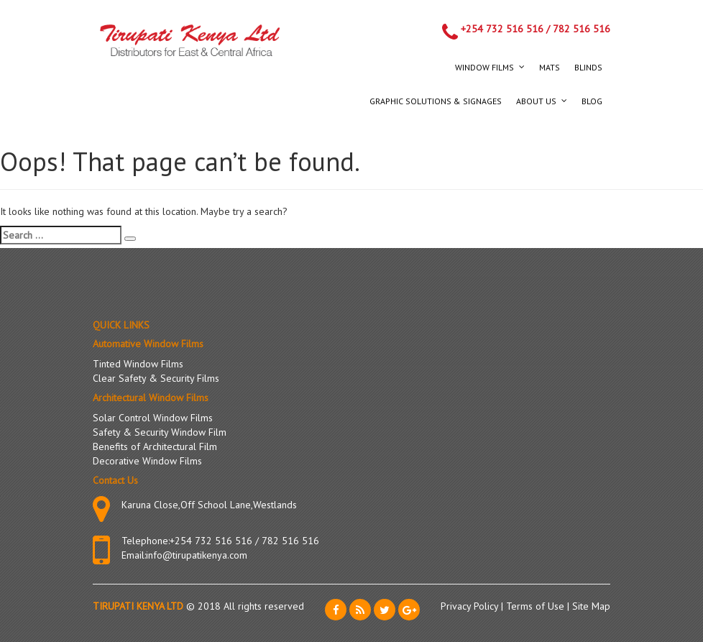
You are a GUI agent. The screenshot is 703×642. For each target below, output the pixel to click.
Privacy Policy (471, 606)
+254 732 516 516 (502, 28)
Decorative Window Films (147, 460)
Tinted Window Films (138, 363)
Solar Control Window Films (153, 417)
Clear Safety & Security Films (156, 378)
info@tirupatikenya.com (196, 555)
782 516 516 (581, 28)
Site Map (591, 606)
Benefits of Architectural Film (155, 446)
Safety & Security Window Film (159, 432)
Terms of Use (536, 606)
